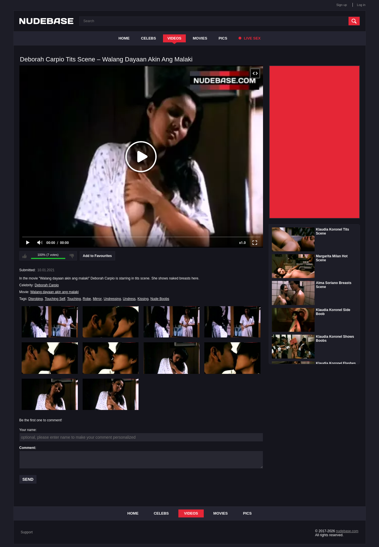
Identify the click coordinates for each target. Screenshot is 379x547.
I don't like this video (72, 256)
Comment (27, 448)
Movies (200, 38)
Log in (361, 5)
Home (124, 38)
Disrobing (35, 299)
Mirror (97, 299)
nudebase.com (347, 531)
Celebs (148, 38)
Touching (74, 299)
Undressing (112, 299)
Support (27, 532)
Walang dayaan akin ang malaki (54, 292)
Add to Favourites (97, 256)
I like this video (24, 256)
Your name (27, 430)
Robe (87, 299)
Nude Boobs (159, 299)
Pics (223, 38)
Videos (174, 38)
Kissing (142, 299)
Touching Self (55, 299)
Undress (129, 299)
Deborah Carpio (47, 285)
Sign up (341, 5)
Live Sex (249, 38)
